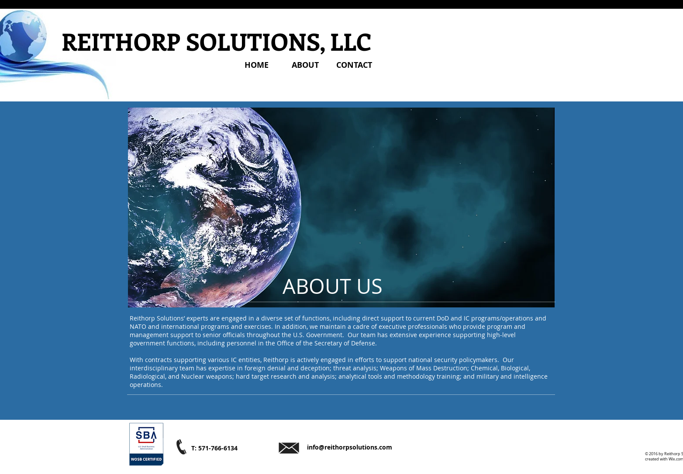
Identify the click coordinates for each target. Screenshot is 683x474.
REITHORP (121, 41)
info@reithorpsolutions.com (349, 447)
